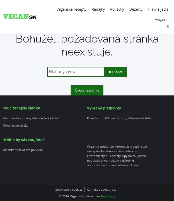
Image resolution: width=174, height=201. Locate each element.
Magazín (161, 19)
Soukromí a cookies (68, 189)
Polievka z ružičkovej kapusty (107, 118)
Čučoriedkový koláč (45, 118)
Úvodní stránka (87, 90)
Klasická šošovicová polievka (23, 150)
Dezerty (135, 9)
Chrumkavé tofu (139, 118)
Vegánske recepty (71, 9)
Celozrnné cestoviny (17, 118)
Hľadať (116, 72)
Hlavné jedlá (158, 9)
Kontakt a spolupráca (102, 189)
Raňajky (98, 9)
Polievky (117, 9)
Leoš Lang (108, 196)
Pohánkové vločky (15, 125)
